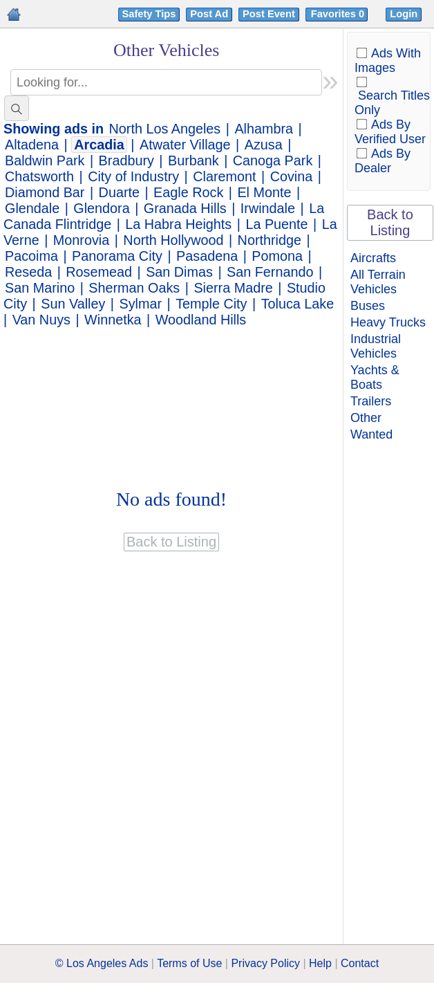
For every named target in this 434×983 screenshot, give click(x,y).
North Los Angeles (165, 128)
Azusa (264, 144)
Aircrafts (373, 258)
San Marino (40, 287)
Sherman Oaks (134, 287)
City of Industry (133, 176)
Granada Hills (185, 208)
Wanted (371, 434)
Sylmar (140, 303)
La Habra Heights (178, 224)
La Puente (276, 224)
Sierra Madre (233, 287)
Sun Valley (73, 303)
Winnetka (112, 319)
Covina (291, 176)
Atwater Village (185, 144)
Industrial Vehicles (375, 346)
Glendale (32, 208)
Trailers (370, 401)
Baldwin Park (44, 160)
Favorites (339, 13)
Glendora (101, 208)
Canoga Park (272, 160)
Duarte (119, 192)
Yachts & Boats (374, 377)
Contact (360, 963)
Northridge (269, 240)
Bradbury (126, 160)
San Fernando (270, 271)
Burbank (193, 160)
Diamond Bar (44, 192)
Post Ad (209, 13)
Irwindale (267, 208)
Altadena (32, 144)
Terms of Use (189, 963)
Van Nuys (41, 319)
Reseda (28, 271)
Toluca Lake (297, 303)
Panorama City (117, 256)
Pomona (277, 256)
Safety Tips (149, 13)
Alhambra (263, 128)
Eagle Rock (188, 192)
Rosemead (99, 271)
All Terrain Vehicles (378, 282)
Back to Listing (390, 222)
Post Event (269, 13)
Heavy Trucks (388, 322)
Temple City (211, 303)
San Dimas (179, 271)
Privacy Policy (265, 963)
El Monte (264, 192)
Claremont (224, 176)
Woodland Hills (201, 319)
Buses (367, 306)
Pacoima (31, 256)
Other (365, 418)
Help (320, 963)
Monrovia (81, 240)
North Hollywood (173, 240)
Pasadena (207, 256)
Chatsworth (39, 176)
